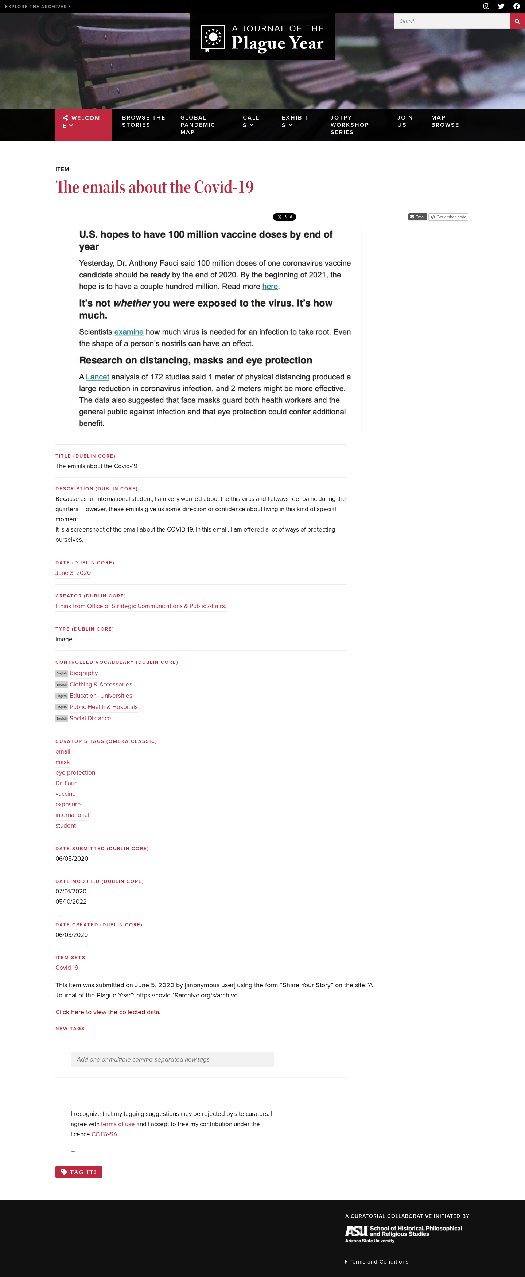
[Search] (452, 21)
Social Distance (90, 718)
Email (419, 217)
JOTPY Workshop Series (350, 125)
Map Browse (445, 121)
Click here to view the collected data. (107, 1012)
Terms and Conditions (377, 1261)
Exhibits (296, 117)
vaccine (65, 794)
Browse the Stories (138, 125)
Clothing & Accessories (101, 684)
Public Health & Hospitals (104, 707)
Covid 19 (66, 968)
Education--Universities (101, 696)
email (62, 751)
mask (62, 762)
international (72, 815)
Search (517, 21)
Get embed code (451, 217)
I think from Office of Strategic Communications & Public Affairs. (140, 606)
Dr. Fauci (67, 783)
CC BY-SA (104, 1134)
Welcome (88, 117)
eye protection (75, 772)
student (65, 825)
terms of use (118, 1124)
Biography (84, 673)
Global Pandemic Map (197, 125)
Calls (251, 117)
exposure (68, 804)
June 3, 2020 (73, 573)
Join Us (404, 121)
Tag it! (83, 1172)
